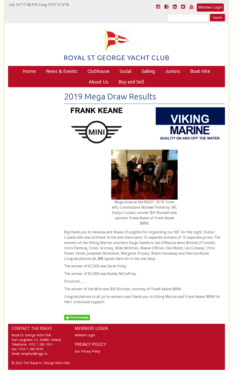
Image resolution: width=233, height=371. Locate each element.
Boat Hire (200, 71)
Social (125, 71)
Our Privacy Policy (87, 351)
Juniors (172, 71)
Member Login (210, 7)
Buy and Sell (131, 81)
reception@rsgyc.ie (34, 354)
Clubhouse (98, 71)
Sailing (148, 71)
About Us (98, 81)
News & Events (61, 71)
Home (29, 71)
